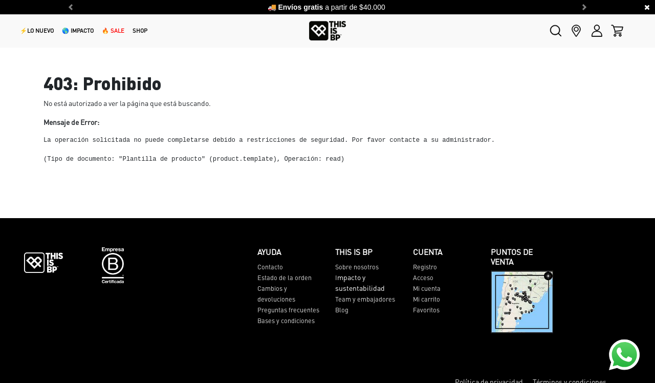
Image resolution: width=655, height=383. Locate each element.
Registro (425, 267)
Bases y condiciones (286, 320)
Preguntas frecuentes (288, 310)
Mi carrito (426, 299)
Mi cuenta (427, 288)
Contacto (270, 267)
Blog (341, 310)
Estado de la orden (284, 277)
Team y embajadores (365, 299)
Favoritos (426, 310)
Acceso (423, 277)
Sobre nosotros (357, 267)
